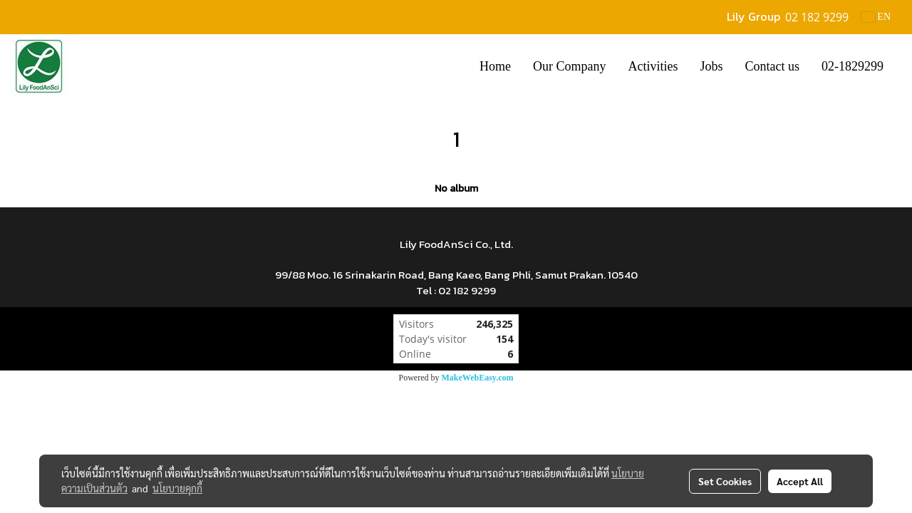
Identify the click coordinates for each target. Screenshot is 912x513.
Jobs (711, 66)
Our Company (569, 66)
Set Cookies (725, 481)
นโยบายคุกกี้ (177, 488)
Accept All (800, 481)
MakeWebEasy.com (478, 378)
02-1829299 (853, 66)
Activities (653, 66)
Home (495, 66)
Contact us (772, 66)
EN (876, 16)
